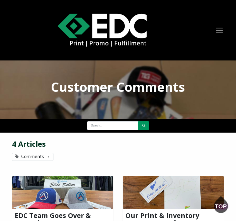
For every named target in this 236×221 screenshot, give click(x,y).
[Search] (143, 125)
